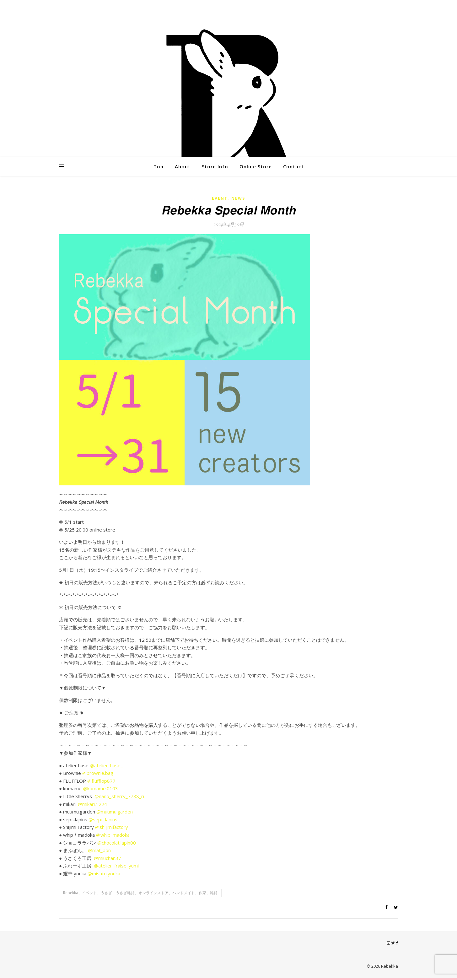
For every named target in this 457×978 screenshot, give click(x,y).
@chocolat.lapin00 (116, 843)
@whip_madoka (113, 835)
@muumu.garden (114, 811)
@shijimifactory (111, 827)
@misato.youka (104, 873)
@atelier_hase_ (106, 765)
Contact (293, 166)
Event (220, 198)
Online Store (255, 166)
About (183, 166)
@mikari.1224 (92, 804)
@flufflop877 (101, 781)
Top (158, 166)
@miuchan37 (107, 858)
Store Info (215, 166)
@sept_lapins (103, 819)
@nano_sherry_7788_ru (120, 796)
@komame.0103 (100, 788)
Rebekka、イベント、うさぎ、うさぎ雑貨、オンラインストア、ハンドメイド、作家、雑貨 (140, 892)
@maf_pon (99, 850)
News (238, 198)
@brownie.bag (97, 773)
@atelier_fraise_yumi (116, 865)
